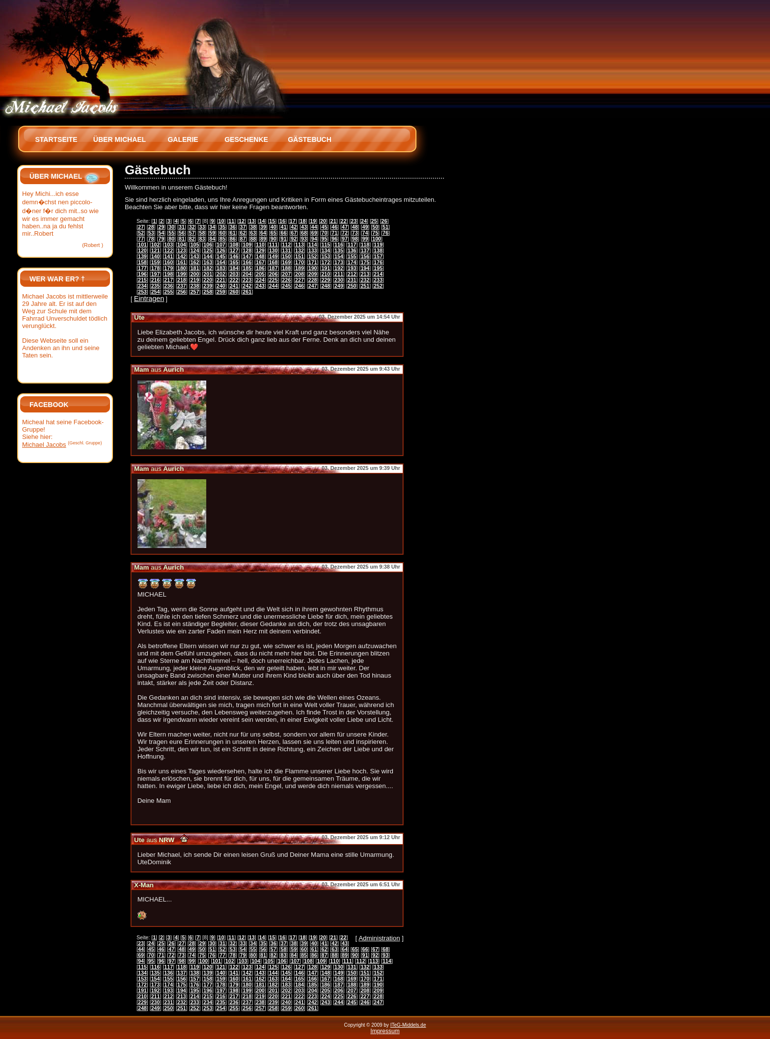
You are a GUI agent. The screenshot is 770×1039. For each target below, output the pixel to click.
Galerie (182, 139)
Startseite (56, 139)
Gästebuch (309, 139)
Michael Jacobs (44, 444)
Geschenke (246, 139)
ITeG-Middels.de (408, 1025)
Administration (379, 938)
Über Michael (119, 139)
